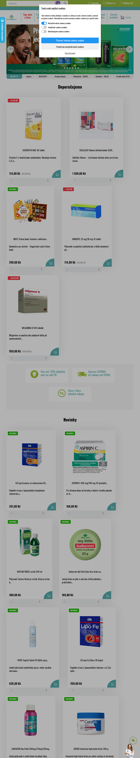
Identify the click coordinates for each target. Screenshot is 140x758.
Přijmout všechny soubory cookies (70, 40)
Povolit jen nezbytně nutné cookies (70, 46)
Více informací (70, 53)
